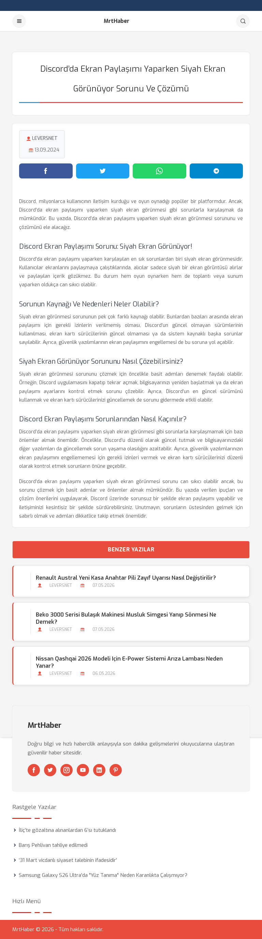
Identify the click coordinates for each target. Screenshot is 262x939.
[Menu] (19, 21)
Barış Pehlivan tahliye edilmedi (53, 845)
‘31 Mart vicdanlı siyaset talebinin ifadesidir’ (68, 860)
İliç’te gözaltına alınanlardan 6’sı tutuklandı (67, 830)
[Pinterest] (116, 770)
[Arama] (243, 21)
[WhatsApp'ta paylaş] (159, 170)
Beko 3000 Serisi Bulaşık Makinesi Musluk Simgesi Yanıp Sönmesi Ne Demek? (126, 618)
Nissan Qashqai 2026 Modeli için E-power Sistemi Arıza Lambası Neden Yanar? (129, 662)
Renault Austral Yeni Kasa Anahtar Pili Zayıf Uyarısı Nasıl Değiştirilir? (126, 577)
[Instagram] (66, 770)
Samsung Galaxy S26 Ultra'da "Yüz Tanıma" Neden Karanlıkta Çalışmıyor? (103, 875)
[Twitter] (50, 770)
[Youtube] (83, 770)
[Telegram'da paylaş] (216, 170)
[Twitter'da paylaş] (103, 170)
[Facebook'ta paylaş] (46, 170)
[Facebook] (34, 770)
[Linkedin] (99, 770)
